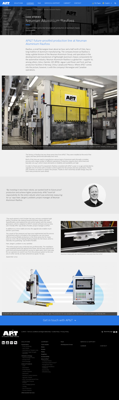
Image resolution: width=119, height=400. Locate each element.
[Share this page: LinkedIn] (116, 332)
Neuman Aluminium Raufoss (52, 9)
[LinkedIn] (3, 342)
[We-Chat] (15, 342)
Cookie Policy (56, 331)
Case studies (37, 9)
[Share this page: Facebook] (114, 332)
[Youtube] (7, 342)
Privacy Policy (65, 331)
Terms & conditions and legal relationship (39, 331)
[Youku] (11, 342)
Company (28, 9)
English (107, 3)
